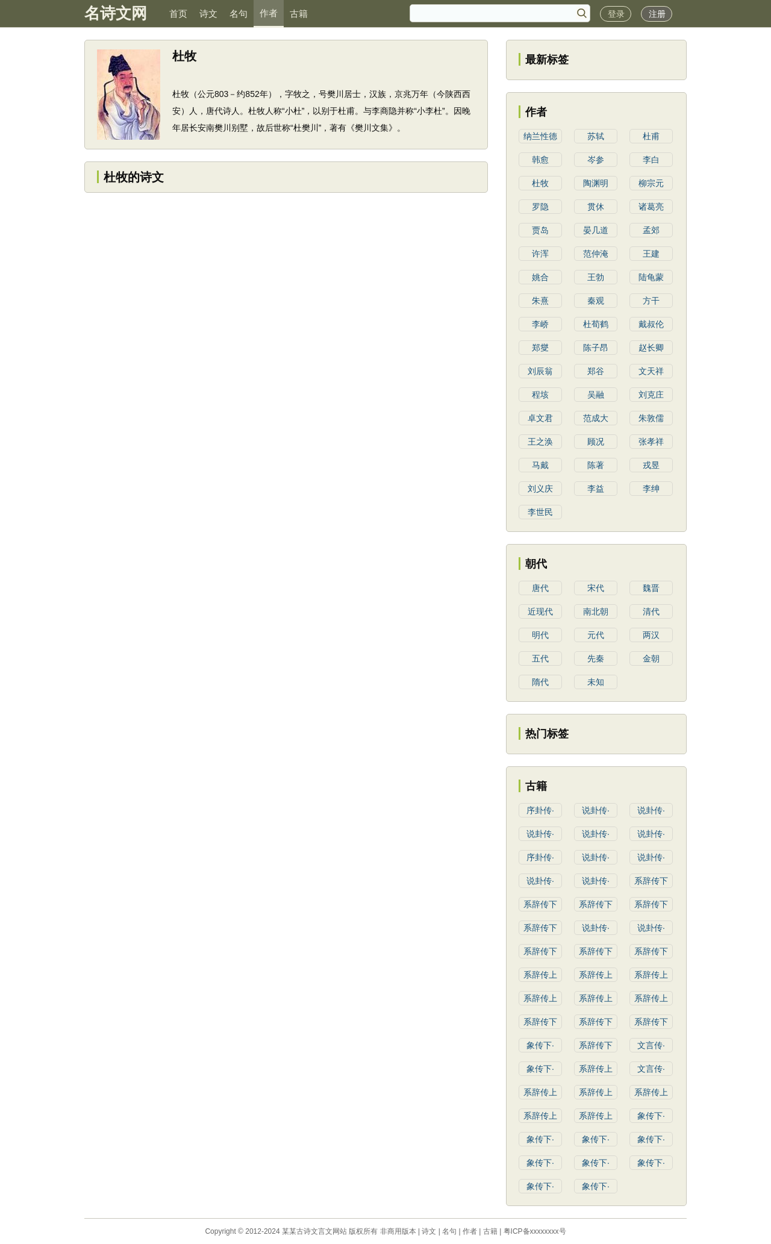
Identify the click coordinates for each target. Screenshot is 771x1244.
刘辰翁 (540, 371)
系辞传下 (651, 881)
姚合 (540, 277)
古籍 (299, 13)
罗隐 (540, 206)
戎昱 (651, 465)
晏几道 (595, 230)
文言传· (651, 1045)
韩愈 (540, 159)
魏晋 (651, 588)
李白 (651, 159)
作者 (269, 13)
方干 (651, 300)
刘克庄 (651, 394)
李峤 (540, 324)
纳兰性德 (540, 136)
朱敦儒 (651, 418)
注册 (657, 14)
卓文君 (540, 418)
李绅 (651, 488)
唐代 (540, 588)
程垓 (540, 394)
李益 (595, 488)
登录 (616, 14)
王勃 (595, 277)
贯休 (595, 206)
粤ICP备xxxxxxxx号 (535, 1231)
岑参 (595, 159)
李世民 (540, 512)
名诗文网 (115, 13)
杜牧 (540, 183)
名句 (238, 13)
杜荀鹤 (595, 324)
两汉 (651, 635)
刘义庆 (540, 488)
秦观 (595, 300)
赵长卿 (651, 347)
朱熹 (540, 300)
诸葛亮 (651, 206)
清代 (651, 611)
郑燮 (540, 347)
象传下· (540, 1045)
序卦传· (540, 810)
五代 (540, 658)
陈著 (595, 465)
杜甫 (651, 136)
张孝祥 (651, 441)
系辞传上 (540, 975)
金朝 (651, 658)
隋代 (540, 682)
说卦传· (596, 810)
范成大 (595, 418)
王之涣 (540, 441)
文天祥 (651, 371)
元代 (595, 635)
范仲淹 (595, 253)
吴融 (595, 394)
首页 (178, 13)
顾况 (595, 441)
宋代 (595, 588)
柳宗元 (651, 183)
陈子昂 (595, 347)
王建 (651, 253)
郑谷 (595, 371)
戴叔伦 (651, 324)
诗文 (208, 13)
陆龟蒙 (651, 277)
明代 (540, 635)
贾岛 (540, 230)
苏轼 (595, 136)
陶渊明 (595, 183)
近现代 (540, 611)
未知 (595, 682)
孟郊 (651, 230)
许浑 (540, 253)
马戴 (540, 465)
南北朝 (595, 611)
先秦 (595, 658)
